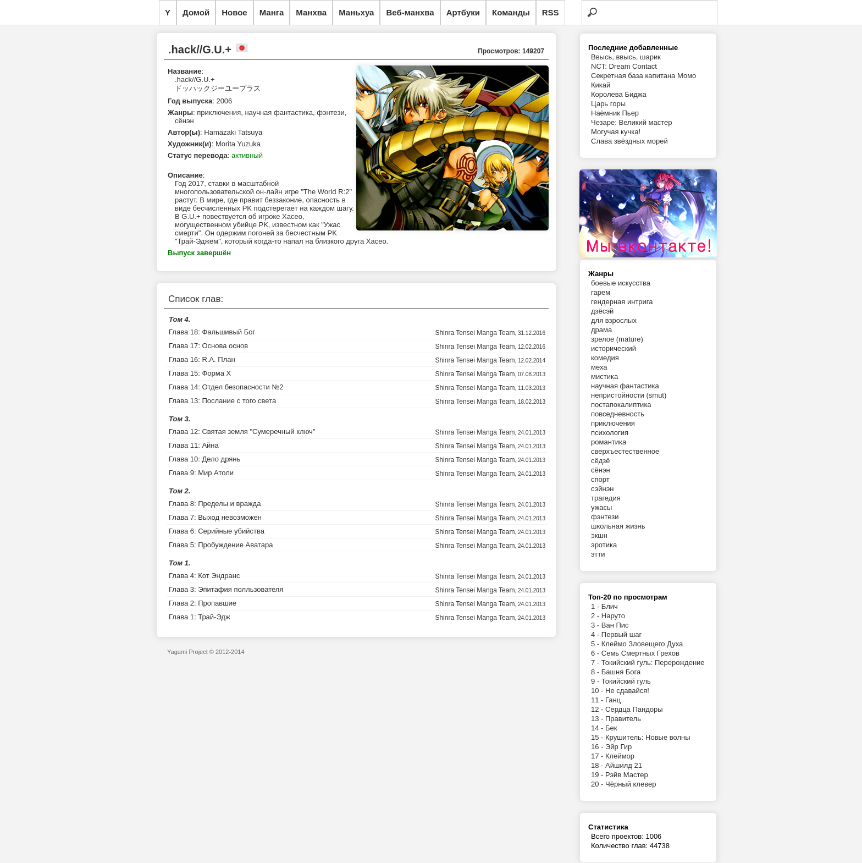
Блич (609, 606)
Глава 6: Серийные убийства (216, 531)
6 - (596, 653)
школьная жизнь (618, 526)
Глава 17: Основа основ (208, 346)
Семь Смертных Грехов (640, 653)
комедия (605, 358)
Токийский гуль (626, 681)
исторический (613, 348)
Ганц (613, 700)
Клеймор (619, 756)
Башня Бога (620, 672)
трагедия (606, 498)
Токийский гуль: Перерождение (653, 662)
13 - (598, 718)
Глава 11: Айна (194, 445)
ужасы (601, 507)
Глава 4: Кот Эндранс (204, 575)
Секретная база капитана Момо (643, 76)
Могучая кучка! (615, 132)
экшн (599, 535)
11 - (598, 700)
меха (599, 367)
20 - (598, 784)
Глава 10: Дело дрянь (204, 459)
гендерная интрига (622, 302)
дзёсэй (602, 311)
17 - (598, 756)
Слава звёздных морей (629, 141)
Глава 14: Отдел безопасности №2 (226, 387)
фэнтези (604, 517)
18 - (598, 765)
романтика (608, 442)
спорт (600, 479)
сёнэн (600, 470)
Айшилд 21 (623, 765)
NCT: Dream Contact (624, 66)
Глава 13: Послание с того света (222, 401)
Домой (196, 12)
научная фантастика (625, 386)
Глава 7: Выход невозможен (215, 517)
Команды (511, 12)
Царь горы (608, 104)
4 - (596, 634)
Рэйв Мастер (626, 775)
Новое (234, 12)
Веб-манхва (410, 12)
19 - (598, 775)
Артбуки (463, 12)
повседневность (617, 414)
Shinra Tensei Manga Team (475, 333)
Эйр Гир (618, 747)
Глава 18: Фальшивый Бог (212, 332)
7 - (596, 662)
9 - (596, 681)
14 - (598, 728)
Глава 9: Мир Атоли (201, 473)
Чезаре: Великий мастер (631, 122)
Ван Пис (615, 625)
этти (598, 554)
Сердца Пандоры (634, 709)
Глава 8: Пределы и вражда (215, 503)
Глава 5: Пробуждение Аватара (221, 545)
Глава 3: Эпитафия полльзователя (226, 589)
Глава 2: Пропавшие (202, 603)
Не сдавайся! (627, 690)
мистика (604, 376)
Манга (271, 12)
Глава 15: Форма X (200, 373)
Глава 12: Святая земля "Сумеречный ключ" (242, 431)
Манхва (311, 12)
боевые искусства (620, 283)
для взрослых (614, 320)
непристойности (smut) (628, 395)
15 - (598, 737)
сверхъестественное (625, 451)
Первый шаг (621, 634)
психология (609, 432)
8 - (596, 672)
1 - (596, 606)
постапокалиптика (621, 404)
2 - (596, 616)
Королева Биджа (618, 94)
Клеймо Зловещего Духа (642, 644)
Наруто (613, 616)
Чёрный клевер (630, 784)
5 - (596, 644)
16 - (598, 747)
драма (601, 330)
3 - (596, 625)
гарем (600, 292)
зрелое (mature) (617, 339)
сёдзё (600, 461)
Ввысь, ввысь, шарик (626, 57)
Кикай (600, 85)
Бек (611, 728)
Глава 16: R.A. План (202, 359)
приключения (613, 423)
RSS (550, 12)
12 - (598, 709)
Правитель (623, 718)
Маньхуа (356, 12)
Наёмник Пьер (615, 113)
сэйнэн (602, 489)
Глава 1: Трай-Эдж (199, 617)
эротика (604, 545)
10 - (598, 690)
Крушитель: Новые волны (647, 737)
